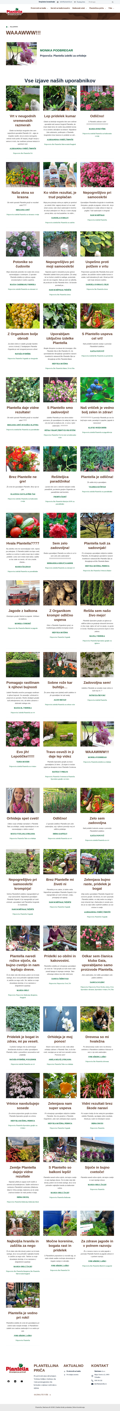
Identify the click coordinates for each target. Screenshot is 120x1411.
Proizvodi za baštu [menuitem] (40, 8)
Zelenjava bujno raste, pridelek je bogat (97, 884)
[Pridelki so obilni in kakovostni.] (60, 938)
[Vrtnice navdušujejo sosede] (23, 1085)
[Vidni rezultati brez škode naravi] (97, 1085)
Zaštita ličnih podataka (64, 1407)
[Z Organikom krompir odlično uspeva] (60, 592)
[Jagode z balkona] (23, 592)
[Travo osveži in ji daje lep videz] (60, 734)
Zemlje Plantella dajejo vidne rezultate (23, 1171)
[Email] (21, 1381)
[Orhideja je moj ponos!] (60, 1019)
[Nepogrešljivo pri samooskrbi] (97, 174)
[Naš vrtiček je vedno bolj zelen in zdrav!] (97, 389)
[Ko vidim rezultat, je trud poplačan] (60, 174)
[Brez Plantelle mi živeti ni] (60, 861)
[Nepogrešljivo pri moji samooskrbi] (60, 244)
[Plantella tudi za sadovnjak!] (97, 525)
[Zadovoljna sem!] (97, 664)
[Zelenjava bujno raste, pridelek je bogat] (97, 861)
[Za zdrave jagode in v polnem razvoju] (97, 1223)
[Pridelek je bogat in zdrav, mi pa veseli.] (23, 1019)
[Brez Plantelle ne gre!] (23, 459)
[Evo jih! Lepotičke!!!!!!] (23, 734)
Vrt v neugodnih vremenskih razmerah (23, 120)
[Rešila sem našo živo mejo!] (97, 592)
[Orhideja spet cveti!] (23, 800)
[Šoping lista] (79, 2)
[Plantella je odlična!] (97, 459)
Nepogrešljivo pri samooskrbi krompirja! (23, 884)
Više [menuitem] (111, 8)
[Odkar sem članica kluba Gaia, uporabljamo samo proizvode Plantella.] (97, 938)
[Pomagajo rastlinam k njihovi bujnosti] (23, 664)
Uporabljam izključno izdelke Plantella (60, 338)
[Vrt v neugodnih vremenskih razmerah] (23, 98)
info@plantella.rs (66, 2)
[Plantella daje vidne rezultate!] (23, 389)
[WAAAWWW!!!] (97, 734)
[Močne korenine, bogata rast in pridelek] (60, 1223)
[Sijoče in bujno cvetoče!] (97, 1149)
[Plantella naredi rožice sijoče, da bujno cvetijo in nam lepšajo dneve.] (23, 938)
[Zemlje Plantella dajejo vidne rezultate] (23, 1149)
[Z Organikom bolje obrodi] (23, 316)
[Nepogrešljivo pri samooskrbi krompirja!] (23, 861)
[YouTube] (15, 1381)
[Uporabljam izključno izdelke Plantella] (60, 316)
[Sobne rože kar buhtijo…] (60, 664)
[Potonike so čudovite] (23, 244)
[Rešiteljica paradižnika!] (60, 459)
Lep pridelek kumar (60, 116)
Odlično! (97, 116)
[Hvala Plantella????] (23, 525)
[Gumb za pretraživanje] (112, 2)
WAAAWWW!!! (97, 752)
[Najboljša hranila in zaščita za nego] (23, 1223)
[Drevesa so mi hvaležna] (97, 1019)
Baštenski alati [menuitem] (80, 8)
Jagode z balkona (22, 611)
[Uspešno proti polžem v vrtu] (97, 244)
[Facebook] (8, 1381)
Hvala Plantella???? (22, 543)
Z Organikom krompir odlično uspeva (60, 615)
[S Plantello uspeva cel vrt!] (97, 316)
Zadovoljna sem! (97, 682)
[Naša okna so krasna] (23, 174)
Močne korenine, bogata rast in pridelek (60, 1245)
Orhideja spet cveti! (23, 818)
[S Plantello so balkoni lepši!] (60, 1149)
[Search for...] (99, 2)
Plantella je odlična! (97, 477)
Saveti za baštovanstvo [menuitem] (60, 8)
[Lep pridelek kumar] (60, 98)
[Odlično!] (97, 98)
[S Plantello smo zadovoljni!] (60, 389)
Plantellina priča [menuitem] (97, 8)
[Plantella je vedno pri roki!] (23, 1295)
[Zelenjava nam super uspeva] (60, 1085)
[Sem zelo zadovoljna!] (60, 525)
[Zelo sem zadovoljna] (97, 800)
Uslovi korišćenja (79, 1407)
